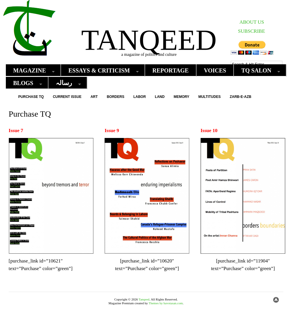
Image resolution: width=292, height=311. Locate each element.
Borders (115, 97)
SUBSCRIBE (251, 31)
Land (159, 97)
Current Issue (67, 97)
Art (94, 97)
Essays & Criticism (100, 70)
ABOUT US (251, 22)
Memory (182, 97)
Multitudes (209, 97)
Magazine (31, 70)
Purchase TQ (31, 97)
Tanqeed (149, 40)
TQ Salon (257, 70)
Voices (215, 70)
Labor (139, 97)
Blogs (24, 83)
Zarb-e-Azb (240, 97)
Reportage (170, 70)
